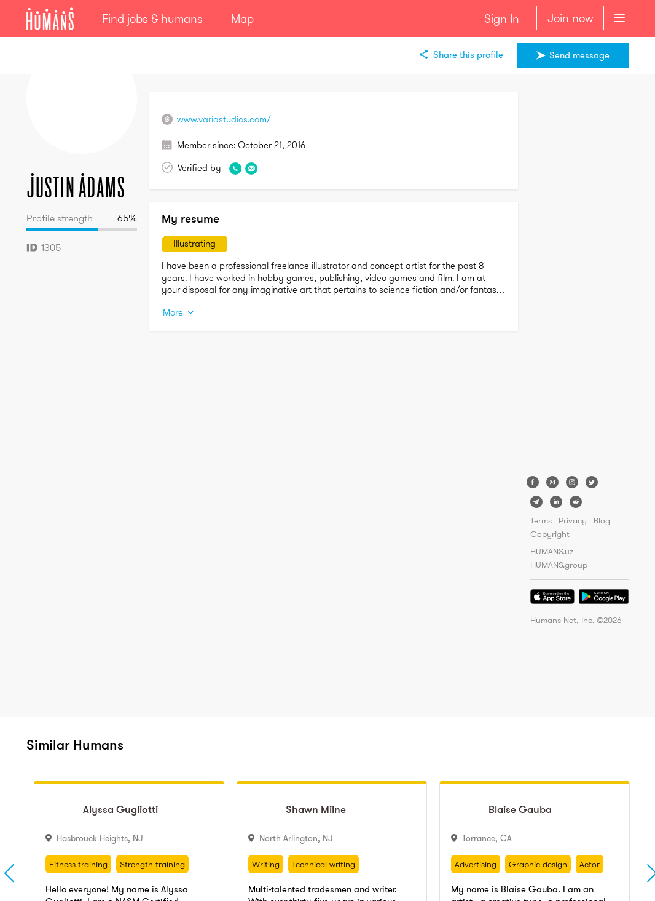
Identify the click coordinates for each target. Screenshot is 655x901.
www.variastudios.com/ (223, 119)
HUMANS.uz (551, 551)
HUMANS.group (558, 564)
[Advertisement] (579, 276)
